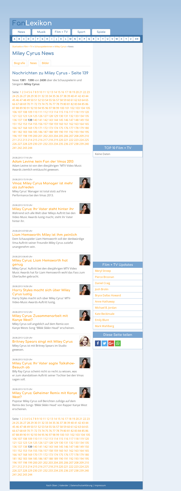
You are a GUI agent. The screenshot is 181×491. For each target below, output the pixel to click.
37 (61, 96)
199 (30, 136)
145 (61, 120)
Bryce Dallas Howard (108, 295)
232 (45, 144)
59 (64, 100)
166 (14, 128)
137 (19, 120)
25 (17, 96)
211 (14, 140)
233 (50, 144)
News (21, 32)
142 (45, 120)
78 (57, 104)
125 (35, 116)
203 (50, 136)
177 (71, 128)
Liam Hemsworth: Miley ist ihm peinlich (44, 234)
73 (39, 104)
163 (76, 124)
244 (30, 148)
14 (55, 92)
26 (21, 96)
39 (68, 96)
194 (81, 132)
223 (76, 140)
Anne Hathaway (105, 301)
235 (61, 144)
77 (53, 104)
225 (86, 140)
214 (30, 140)
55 (50, 100)
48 (24, 100)
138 (25, 120)
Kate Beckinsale (104, 314)
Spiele (101, 32)
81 (68, 104)
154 (30, 124)
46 (17, 100)
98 (53, 108)
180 (86, 128)
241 (14, 148)
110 (35, 112)
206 (66, 136)
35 (53, 96)
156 (40, 124)
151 (14, 124)
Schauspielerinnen (44, 46)
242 (19, 148)
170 (35, 128)
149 (81, 120)
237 (71, 144)
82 (72, 104)
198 (25, 136)
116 (66, 112)
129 (55, 116)
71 (32, 104)
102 (72, 108)
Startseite (17, 46)
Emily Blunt (102, 320)
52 (39, 100)
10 (40, 92)
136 (14, 120)
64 (83, 100)
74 (43, 104)
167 (19, 128)
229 (30, 144)
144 (55, 120)
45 (13, 100)
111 (40, 112)
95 (43, 108)
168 (25, 128)
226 (14, 144)
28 (28, 96)
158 (50, 124)
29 (32, 96)
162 (71, 124)
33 (46, 96)
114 (55, 112)
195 (86, 132)
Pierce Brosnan (104, 277)
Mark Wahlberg (104, 326)
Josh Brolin (101, 289)
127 (45, 116)
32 (43, 96)
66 (13, 104)
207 (71, 136)
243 (25, 148)
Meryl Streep (103, 271)
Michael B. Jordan (106, 307)
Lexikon (32, 23)
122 (19, 116)
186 (40, 132)
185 (35, 132)
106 (14, 112)
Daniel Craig (102, 283)
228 (25, 144)
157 (45, 124)
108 (25, 112)
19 (73, 92)
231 (40, 144)
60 (68, 100)
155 (35, 124)
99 (57, 108)
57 (57, 100)
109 (30, 112)
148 (76, 120)
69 (24, 104)
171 (40, 128)
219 (55, 140)
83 (75, 104)
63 (79, 100)
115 (61, 112)
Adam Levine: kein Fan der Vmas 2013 (42, 161)
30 (35, 96)
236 (66, 144)
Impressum (100, 485)
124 (30, 116)
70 (28, 104)
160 (61, 124)
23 (88, 92)
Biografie (19, 63)
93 (35, 108)
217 (45, 140)
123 (25, 116)
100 (62, 108)
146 (66, 120)
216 (40, 140)
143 (50, 120)
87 (13, 108)
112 (45, 112)
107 (19, 112)
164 (81, 124)
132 (71, 116)
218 (50, 140)
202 (45, 136)
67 (17, 104)
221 (66, 140)
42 (79, 96)
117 (71, 112)
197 (19, 136)
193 (76, 132)
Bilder (45, 63)
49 (28, 100)
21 (80, 92)
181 (14, 132)
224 (81, 140)
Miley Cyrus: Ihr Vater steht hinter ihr (43, 209)
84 (79, 104)
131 (66, 116)
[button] (98, 343)
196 (14, 136)
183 (25, 132)
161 (66, 124)
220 (61, 140)
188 (50, 132)
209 (81, 136)
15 (58, 92)
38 (64, 96)
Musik (41, 32)
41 (75, 96)
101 (67, 108)
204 (55, 136)
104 (82, 108)
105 (88, 108)
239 (81, 144)
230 (35, 144)
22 (84, 92)
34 (50, 96)
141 (40, 120)
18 (69, 92)
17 (66, 92)
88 (17, 108)
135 (86, 116)
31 (39, 96)
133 (76, 116)
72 (35, 104)
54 (46, 100)
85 (83, 104)
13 (51, 92)
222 (71, 140)
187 (45, 132)
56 (53, 100)
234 (55, 144)
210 (86, 136)
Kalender (63, 485)
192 (71, 132)
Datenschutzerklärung (81, 485)
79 (61, 104)
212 (19, 140)
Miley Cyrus (60, 46)
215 (35, 140)
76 (50, 104)
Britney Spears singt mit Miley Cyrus (42, 341)
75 (46, 104)
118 (76, 112)
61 (72, 100)
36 (57, 96)
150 (86, 120)
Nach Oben (51, 485)
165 (86, 124)
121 (14, 116)
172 (45, 128)
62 (75, 100)
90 (24, 108)
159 (55, 124)
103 (77, 108)
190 (61, 132)
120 (86, 112)
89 (21, 108)
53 (43, 100)
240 (86, 144)
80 (64, 104)
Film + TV (61, 32)
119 (81, 112)
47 (21, 100)
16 (62, 92)
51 (35, 100)
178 (76, 128)
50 (32, 100)
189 (55, 132)
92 (32, 108)
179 (81, 128)
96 (46, 108)
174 (55, 128)
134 (81, 116)
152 (19, 124)
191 (66, 132)
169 (30, 128)
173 (50, 128)
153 (25, 124)
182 (19, 132)
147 (71, 120)
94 (39, 108)
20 (77, 92)
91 (28, 108)
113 (50, 112)
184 (30, 132)
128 (50, 116)
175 (61, 128)
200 (35, 136)
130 (61, 116)
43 (83, 96)
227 (19, 144)
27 (24, 96)
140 (35, 120)
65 (86, 100)
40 (72, 96)
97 (50, 108)
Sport (81, 32)
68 (21, 104)
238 (76, 144)
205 (61, 136)
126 (40, 116)
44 (86, 96)
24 (13, 96)
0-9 (136, 38)
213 (25, 140)
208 (76, 136)
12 (47, 92)
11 (44, 92)
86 (86, 104)
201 (40, 136)
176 (66, 128)
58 (61, 100)
